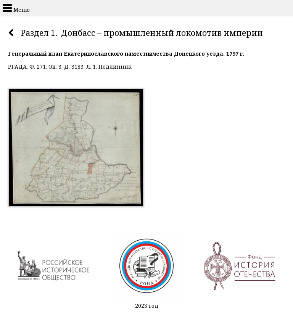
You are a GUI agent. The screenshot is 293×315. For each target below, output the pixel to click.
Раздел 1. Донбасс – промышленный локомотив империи (142, 32)
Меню (16, 8)
